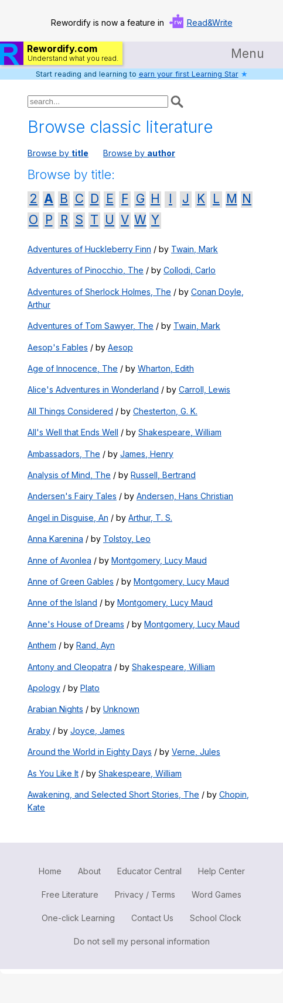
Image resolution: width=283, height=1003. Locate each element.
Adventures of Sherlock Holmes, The (99, 292)
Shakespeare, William (179, 432)
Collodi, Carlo (189, 270)
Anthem (42, 645)
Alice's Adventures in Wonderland (93, 389)
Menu (247, 53)
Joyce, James (97, 731)
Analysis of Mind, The (69, 475)
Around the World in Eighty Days (90, 752)
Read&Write (210, 23)
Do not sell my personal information (142, 941)
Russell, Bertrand (163, 475)
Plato (90, 688)
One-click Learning (78, 918)
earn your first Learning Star (188, 74)
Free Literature (70, 894)
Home (50, 871)
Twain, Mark (194, 249)
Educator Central (149, 871)
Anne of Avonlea (59, 560)
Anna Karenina (55, 539)
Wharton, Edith (166, 368)
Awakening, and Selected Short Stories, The (113, 794)
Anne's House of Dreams (76, 624)
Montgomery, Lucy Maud (159, 560)
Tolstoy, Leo (127, 539)
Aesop (120, 347)
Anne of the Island (62, 602)
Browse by (58, 153)
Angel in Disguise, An (68, 518)
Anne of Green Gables (71, 581)
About (89, 871)
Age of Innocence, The (73, 368)
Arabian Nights (55, 709)
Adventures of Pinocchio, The (86, 270)
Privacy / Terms (145, 894)
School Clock (215, 918)
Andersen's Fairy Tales (72, 496)
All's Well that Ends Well (73, 432)
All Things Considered (70, 411)
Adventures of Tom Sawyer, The (91, 326)
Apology (44, 688)
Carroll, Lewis (204, 389)
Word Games (216, 894)
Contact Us (152, 918)
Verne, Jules (196, 752)
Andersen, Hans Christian (185, 496)
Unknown (121, 709)
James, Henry (146, 454)
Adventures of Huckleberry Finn (89, 249)
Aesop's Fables (58, 347)
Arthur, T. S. (150, 518)
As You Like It (53, 773)
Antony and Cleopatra (70, 667)
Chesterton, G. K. (165, 411)
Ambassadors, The (64, 454)
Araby (39, 731)
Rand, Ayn (95, 645)
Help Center (221, 871)
